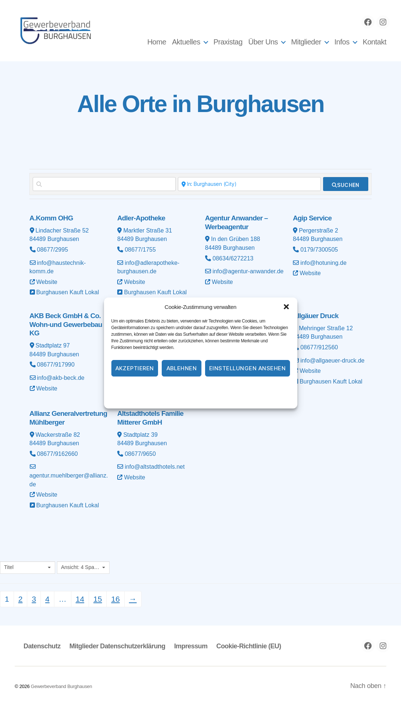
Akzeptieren (134, 368)
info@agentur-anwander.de (247, 271)
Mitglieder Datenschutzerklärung (117, 646)
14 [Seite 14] (80, 599)
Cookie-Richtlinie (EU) (248, 646)
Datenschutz (209, 387)
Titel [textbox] (9, 567)
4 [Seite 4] (47, 599)
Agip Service (312, 218)
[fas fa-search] (345, 184)
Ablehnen (182, 368)
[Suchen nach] (104, 184)
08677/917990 (56, 364)
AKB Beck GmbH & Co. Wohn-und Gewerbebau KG (65, 324)
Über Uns (263, 42)
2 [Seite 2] (20, 599)
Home (156, 42)
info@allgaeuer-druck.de (332, 360)
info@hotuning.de (323, 263)
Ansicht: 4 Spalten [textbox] (80, 567)
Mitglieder (306, 42)
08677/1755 (140, 249)
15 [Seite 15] (97, 599)
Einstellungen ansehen (247, 368)
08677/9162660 (57, 454)
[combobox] (27, 567)
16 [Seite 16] (115, 599)
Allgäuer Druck (316, 316)
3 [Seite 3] (34, 599)
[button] (286, 306)
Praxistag (228, 42)
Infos (342, 42)
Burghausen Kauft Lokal (67, 292)
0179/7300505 (319, 249)
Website (47, 282)
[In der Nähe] (249, 184)
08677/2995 (52, 249)
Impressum (242, 387)
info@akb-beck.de (61, 378)
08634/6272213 (232, 258)
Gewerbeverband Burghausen (61, 686)
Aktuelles (186, 42)
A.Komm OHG (51, 218)
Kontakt (374, 42)
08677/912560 (319, 347)
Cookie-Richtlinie (170, 387)
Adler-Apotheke (141, 218)
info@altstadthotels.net (155, 467)
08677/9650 (140, 454)
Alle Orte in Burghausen (200, 104)
